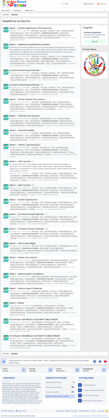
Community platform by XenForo (90, 416)
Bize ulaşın (60, 411)
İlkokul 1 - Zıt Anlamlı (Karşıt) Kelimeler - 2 (28, 229)
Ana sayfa (6, 10)
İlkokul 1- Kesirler (17, 303)
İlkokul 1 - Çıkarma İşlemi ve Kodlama (27, 274)
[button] (21, 10)
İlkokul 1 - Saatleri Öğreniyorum (24, 199)
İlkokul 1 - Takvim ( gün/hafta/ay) (25, 145)
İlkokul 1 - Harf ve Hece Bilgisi (22, 243)
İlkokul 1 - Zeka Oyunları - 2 (22, 185)
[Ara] (72, 3)
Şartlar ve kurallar (71, 411)
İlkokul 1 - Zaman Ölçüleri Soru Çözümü (27, 99)
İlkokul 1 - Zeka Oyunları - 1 (21, 161)
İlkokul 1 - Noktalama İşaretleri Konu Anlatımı (30, 44)
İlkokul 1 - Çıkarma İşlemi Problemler (26, 288)
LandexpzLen (88, 369)
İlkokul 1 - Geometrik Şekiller (22, 130)
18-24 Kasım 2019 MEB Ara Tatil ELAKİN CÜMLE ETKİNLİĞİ (34, 319)
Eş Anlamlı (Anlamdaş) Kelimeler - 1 (26, 70)
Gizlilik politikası (84, 411)
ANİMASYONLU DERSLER (17, 40)
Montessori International (90, 401)
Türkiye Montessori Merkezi (91, 390)
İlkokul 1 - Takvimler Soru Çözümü (25, 116)
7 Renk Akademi (87, 385)
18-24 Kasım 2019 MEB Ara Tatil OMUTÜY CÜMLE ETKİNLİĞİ (35, 336)
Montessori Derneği (88, 395)
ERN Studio (13, 31)
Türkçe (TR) (20, 411)
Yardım (93, 411)
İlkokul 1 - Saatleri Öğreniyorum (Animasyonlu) (31, 28)
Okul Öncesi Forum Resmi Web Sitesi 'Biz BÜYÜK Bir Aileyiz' (18, 416)
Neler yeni (29, 10)
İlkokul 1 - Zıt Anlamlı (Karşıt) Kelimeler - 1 (28, 214)
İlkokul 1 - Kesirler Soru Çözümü (23, 257)
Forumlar (16, 10)
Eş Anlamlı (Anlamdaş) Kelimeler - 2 (26, 85)
